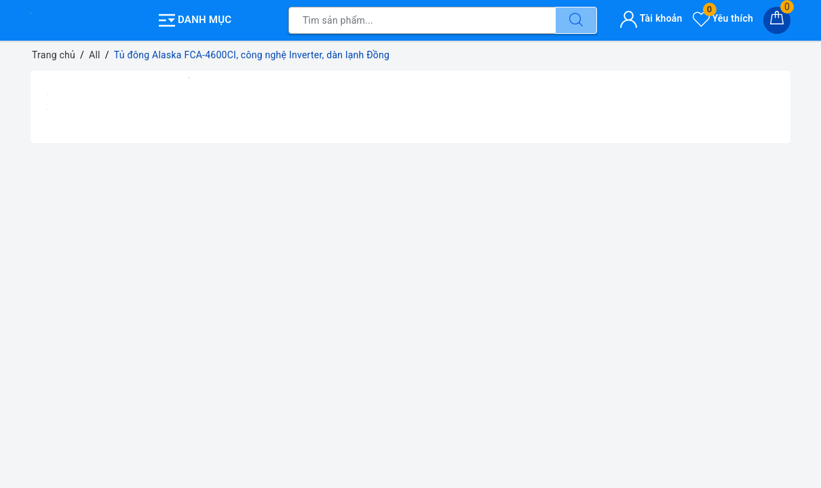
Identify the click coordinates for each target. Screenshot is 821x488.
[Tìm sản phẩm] (422, 20)
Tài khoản (651, 18)
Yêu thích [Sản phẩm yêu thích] (723, 18)
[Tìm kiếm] (576, 20)
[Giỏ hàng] (776, 20)
